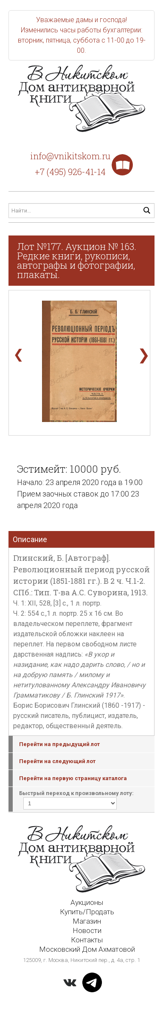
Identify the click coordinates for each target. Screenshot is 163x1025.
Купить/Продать (87, 911)
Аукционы (86, 902)
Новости (87, 930)
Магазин (87, 921)
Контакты (87, 940)
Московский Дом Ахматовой (87, 949)
